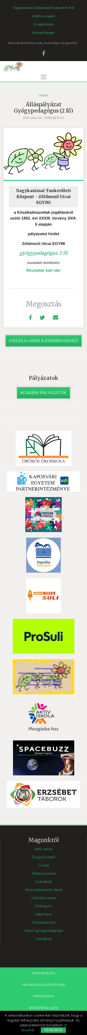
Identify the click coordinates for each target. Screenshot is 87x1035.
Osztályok (43, 939)
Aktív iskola (43, 849)
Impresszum (43, 996)
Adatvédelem (43, 973)
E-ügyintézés (43, 24)
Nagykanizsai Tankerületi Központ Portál (43, 8)
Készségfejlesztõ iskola (43, 890)
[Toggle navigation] (43, 77)
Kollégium (43, 906)
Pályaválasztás (43, 922)
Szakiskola (43, 882)
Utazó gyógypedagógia (43, 930)
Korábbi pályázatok (43, 392)
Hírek (43, 95)
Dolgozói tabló (43, 857)
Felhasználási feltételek (43, 985)
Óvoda (43, 865)
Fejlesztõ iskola (43, 898)
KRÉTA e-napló (43, 16)
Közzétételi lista (43, 1008)
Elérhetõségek (43, 32)
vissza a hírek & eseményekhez (43, 340)
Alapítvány (43, 914)
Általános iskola (43, 873)
